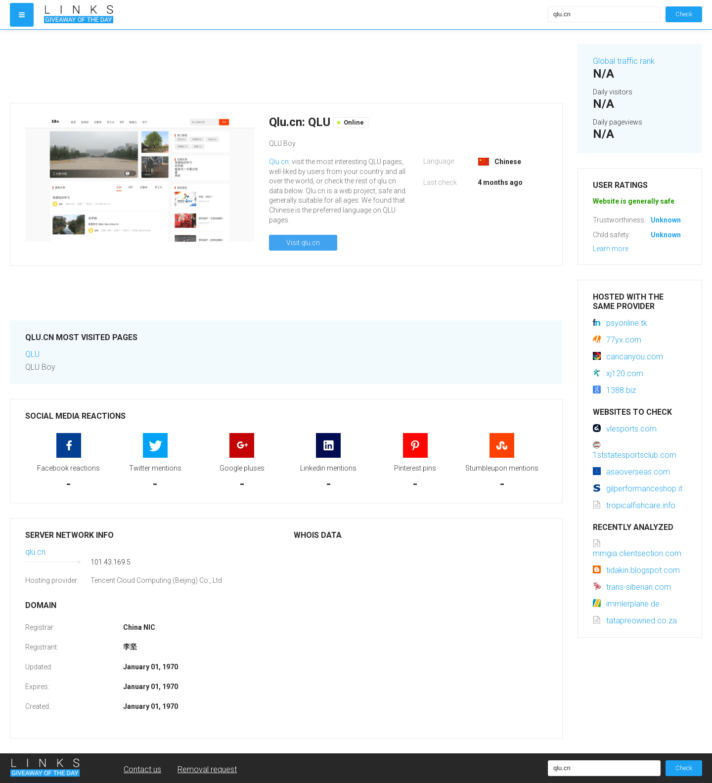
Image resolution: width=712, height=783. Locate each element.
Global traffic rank (624, 61)
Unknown (666, 220)
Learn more (610, 249)
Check (683, 14)
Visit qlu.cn (303, 243)
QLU (32, 354)
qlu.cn (35, 552)
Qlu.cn (279, 162)
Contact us (142, 769)
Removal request (207, 769)
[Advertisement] (286, 66)
